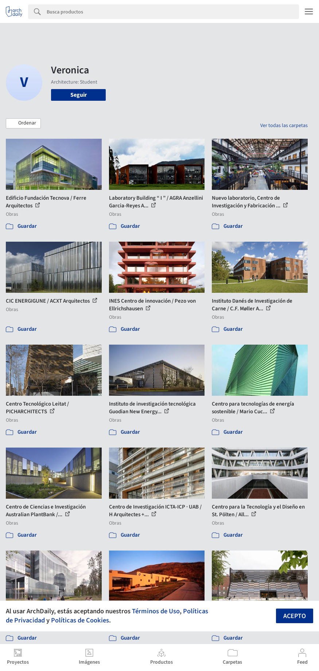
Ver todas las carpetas (284, 125)
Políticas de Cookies (80, 620)
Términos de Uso (156, 611)
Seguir (78, 95)
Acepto (294, 616)
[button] (23, 123)
